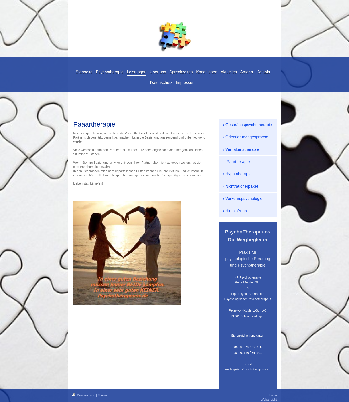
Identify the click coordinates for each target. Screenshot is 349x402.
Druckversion (84, 395)
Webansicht (269, 399)
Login (273, 395)
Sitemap (103, 395)
